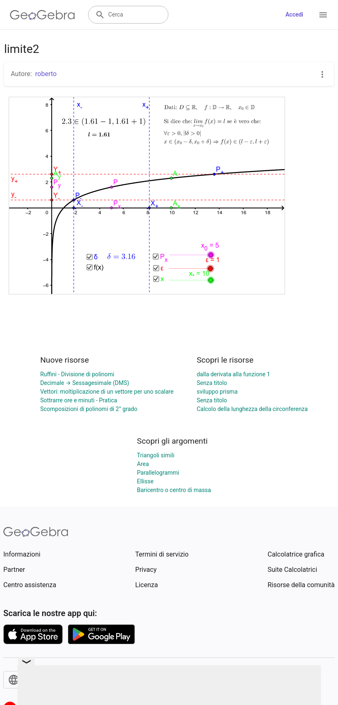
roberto (46, 74)
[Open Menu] (323, 15)
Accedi (294, 14)
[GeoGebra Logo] (42, 15)
